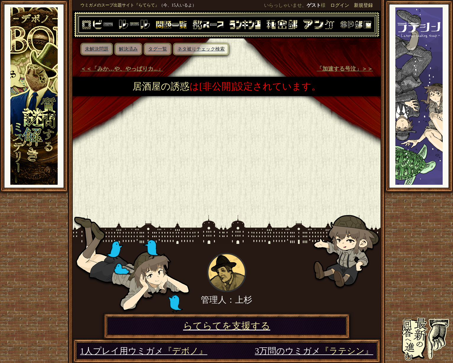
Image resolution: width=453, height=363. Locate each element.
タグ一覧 (157, 48)
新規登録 (363, 5)
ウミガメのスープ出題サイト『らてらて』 (119, 5)
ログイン (339, 5)
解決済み (128, 48)
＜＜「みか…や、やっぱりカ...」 (122, 69)
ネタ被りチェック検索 (201, 48)
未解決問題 (97, 48)
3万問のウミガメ (314, 351)
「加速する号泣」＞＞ (345, 69)
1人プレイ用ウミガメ (143, 351)
